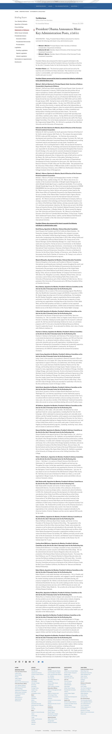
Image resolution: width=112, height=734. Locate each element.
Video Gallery (18, 678)
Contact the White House (70, 703)
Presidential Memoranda (23, 41)
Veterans (33, 722)
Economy (33, 684)
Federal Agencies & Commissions (86, 707)
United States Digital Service (69, 694)
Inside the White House (87, 669)
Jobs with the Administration (67, 683)
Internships (67, 686)
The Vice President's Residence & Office (86, 689)
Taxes (32, 714)
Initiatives (50, 707)
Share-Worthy (18, 675)
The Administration (61, 6)
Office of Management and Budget (54, 690)
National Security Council (54, 703)
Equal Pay (33, 702)
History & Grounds (86, 683)
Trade (32, 717)
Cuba (32, 676)
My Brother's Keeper (53, 714)
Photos (16, 676)
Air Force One (84, 696)
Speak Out (67, 700)
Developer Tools (68, 676)
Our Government (85, 698)
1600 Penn (74, 6)
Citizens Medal (68, 705)
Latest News (18, 673)
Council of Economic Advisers (53, 697)
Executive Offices (52, 688)
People (50, 669)
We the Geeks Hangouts (70, 672)
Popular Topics (35, 669)
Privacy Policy (67, 730)
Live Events (18, 680)
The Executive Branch (86, 700)
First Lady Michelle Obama (54, 674)
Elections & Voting (85, 710)
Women (33, 724)
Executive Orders (21, 38)
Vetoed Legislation (21, 56)
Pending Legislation (22, 50)
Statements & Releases (37, 11)
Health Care (34, 690)
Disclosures (18, 62)
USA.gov (74, 730)
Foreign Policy (34, 688)
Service (33, 708)
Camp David (84, 695)
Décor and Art (84, 678)
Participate (68, 667)
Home (16, 11)
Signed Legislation (21, 53)
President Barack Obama (54, 671)
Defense (33, 696)
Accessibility (46, 730)
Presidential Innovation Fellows (70, 690)
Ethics (32, 700)
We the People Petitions (70, 702)
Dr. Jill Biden (51, 676)
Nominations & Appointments (23, 59)
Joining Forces (51, 710)
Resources (83, 714)
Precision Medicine (52, 715)
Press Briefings (19, 27)
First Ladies (84, 686)
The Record (34, 671)
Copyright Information (56, 730)
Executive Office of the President (53, 680)
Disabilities (34, 698)
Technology (34, 715)
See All (33, 678)
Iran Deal (33, 691)
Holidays (83, 679)
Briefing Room (41, 6)
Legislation (18, 47)
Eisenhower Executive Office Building (86, 692)
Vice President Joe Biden (54, 672)
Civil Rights (34, 681)
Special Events (52, 717)
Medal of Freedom (52, 722)
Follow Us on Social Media (71, 671)
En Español (38, 730)
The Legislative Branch (86, 702)
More (32, 695)
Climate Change (35, 683)
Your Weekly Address (21, 21)
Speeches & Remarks (21, 24)
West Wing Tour (85, 671)
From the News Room (21, 671)
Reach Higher (51, 712)
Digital (66, 669)
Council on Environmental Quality (54, 701)
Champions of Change (70, 707)
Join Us (66, 679)
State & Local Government (87, 712)
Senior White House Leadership (53, 683)
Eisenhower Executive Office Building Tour (86, 673)
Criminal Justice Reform (37, 674)
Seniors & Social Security (37, 712)
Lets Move (50, 708)
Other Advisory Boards (53, 686)
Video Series (84, 676)
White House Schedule (21, 33)
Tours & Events (68, 681)
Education (33, 686)
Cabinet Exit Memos (36, 672)
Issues (50, 6)
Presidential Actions (20, 36)
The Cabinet (51, 678)
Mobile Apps (67, 674)
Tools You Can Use (69, 678)
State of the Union (52, 719)
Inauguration (51, 720)
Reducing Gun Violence (37, 705)
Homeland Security (36, 703)
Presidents (83, 684)
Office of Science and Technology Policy (53, 694)
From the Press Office (21, 683)
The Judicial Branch (86, 703)
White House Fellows (69, 688)
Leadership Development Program (70, 697)
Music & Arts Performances (22, 682)
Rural (32, 707)
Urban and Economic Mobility (36, 719)
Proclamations (20, 44)
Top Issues (34, 679)
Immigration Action (36, 693)
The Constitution (85, 705)
